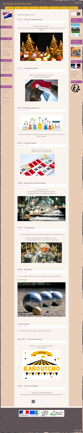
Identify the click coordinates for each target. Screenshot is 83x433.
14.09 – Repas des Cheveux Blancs (32, 183)
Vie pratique (64, 7)
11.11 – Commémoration (28, 68)
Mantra (48, 429)
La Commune (9, 7)
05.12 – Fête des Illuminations (30, 19)
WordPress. (54, 429)
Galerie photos (73, 7)
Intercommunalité (54, 7)
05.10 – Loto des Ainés (27, 143)
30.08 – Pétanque (25, 269)
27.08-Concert (23, 324)
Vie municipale (34, 7)
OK (78, 14)
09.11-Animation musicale (28, 108)
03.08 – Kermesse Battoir (28, 386)
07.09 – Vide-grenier (26, 227)
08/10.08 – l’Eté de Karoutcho (30, 339)
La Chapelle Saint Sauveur (17, 3)
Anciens (27, 21)
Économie (18, 7)
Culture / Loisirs (44, 7)
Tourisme (25, 7)
